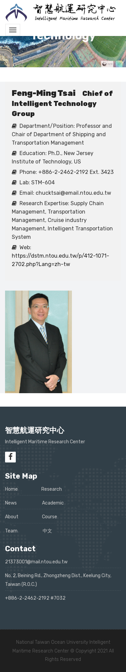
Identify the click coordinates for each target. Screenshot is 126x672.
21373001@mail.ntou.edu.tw (36, 562)
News (11, 503)
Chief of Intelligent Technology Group (62, 103)
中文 (47, 531)
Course (49, 517)
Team (11, 531)
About (11, 517)
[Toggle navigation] (12, 30)
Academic (53, 503)
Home (11, 489)
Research (51, 489)
